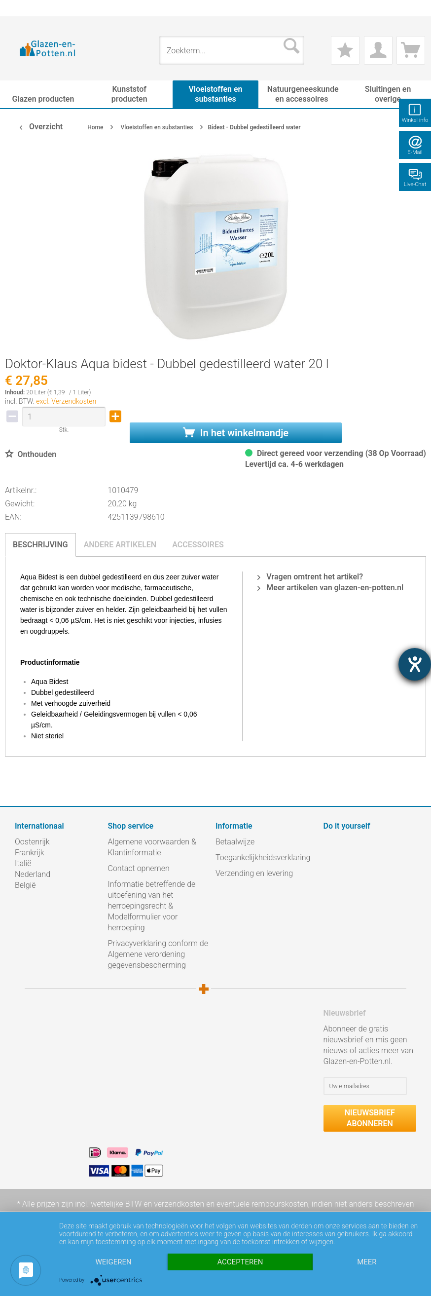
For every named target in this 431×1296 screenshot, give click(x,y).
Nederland (32, 874)
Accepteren (240, 1262)
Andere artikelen (120, 544)
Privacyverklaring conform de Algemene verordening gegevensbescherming (158, 954)
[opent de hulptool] (414, 664)
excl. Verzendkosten (66, 401)
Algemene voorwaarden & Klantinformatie (152, 847)
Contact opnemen (139, 868)
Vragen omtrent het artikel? (310, 576)
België (25, 885)
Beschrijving (40, 544)
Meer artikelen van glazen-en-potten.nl (330, 587)
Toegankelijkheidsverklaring (263, 857)
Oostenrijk (32, 841)
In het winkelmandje (235, 433)
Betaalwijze (235, 841)
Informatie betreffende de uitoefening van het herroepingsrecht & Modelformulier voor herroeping (152, 905)
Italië (23, 863)
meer (366, 1262)
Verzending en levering (254, 873)
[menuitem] (19, 8)
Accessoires (198, 544)
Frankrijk (29, 852)
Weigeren (114, 1262)
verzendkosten (179, 1204)
